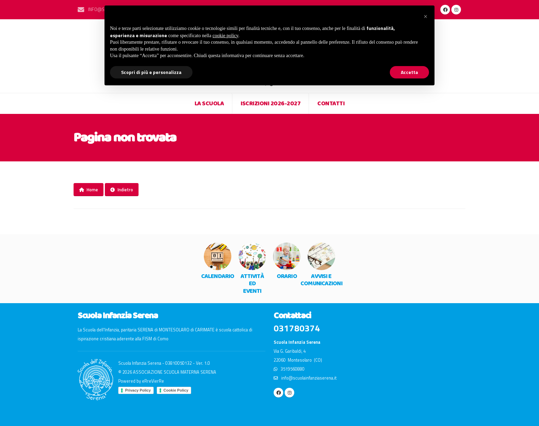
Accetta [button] (409, 72)
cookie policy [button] (225, 35)
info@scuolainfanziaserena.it (305, 378)
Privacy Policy (138, 390)
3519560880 (289, 369)
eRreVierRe (153, 381)
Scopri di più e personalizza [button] (151, 72)
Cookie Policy (176, 390)
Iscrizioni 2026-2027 (270, 103)
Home (88, 189)
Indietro (121, 189)
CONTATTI (330, 103)
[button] (425, 16)
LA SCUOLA (209, 103)
